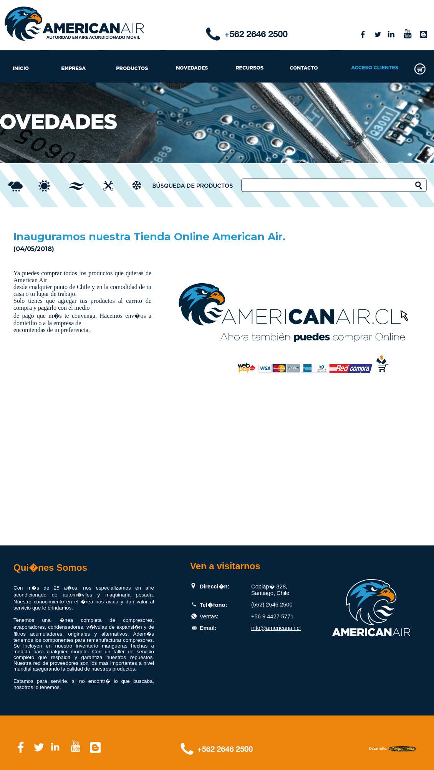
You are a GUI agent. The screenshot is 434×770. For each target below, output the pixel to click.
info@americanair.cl (276, 628)
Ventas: (209, 616)
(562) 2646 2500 (272, 604)
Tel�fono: (213, 605)
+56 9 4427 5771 (272, 616)
